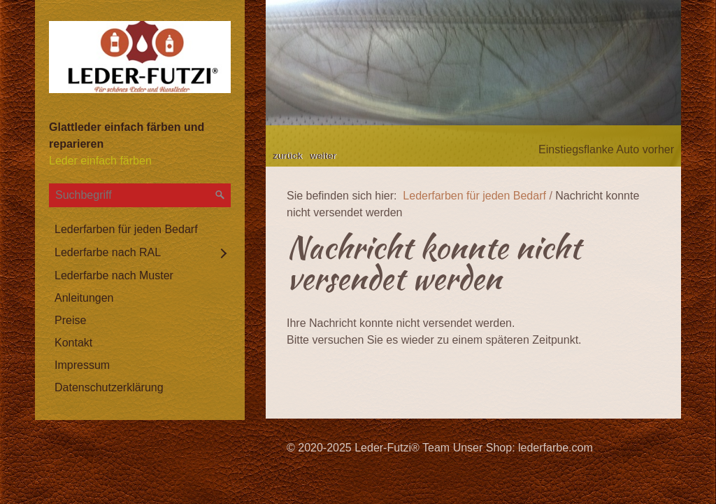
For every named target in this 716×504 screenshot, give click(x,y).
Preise (70, 320)
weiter (323, 155)
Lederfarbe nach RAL (108, 252)
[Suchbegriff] (140, 195)
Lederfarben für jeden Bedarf (126, 229)
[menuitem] (140, 229)
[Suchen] (220, 195)
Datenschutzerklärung (109, 387)
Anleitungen (84, 298)
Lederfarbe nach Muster (114, 275)
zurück (287, 155)
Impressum (82, 365)
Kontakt (73, 343)
